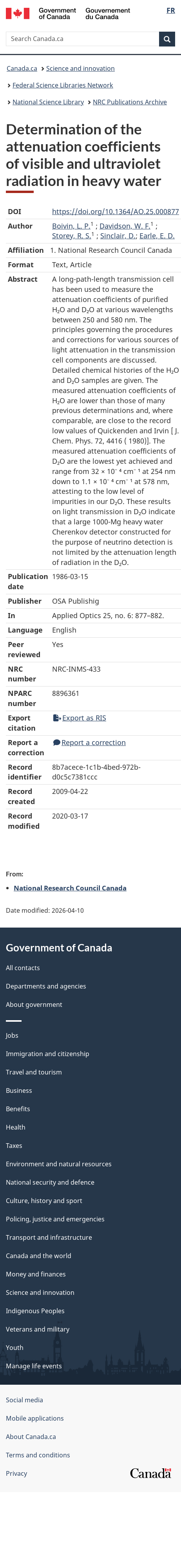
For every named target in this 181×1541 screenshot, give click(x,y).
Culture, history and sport (44, 1200)
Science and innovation (80, 68)
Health (15, 1127)
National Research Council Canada (70, 887)
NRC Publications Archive (130, 102)
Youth (15, 1347)
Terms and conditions (38, 1455)
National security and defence (50, 1182)
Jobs (12, 1035)
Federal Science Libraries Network (63, 85)
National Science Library (48, 102)
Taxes (14, 1145)
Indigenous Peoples (35, 1311)
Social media (24, 1400)
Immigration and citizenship (47, 1053)
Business (19, 1090)
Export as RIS (79, 717)
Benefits (18, 1109)
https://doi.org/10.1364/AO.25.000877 (115, 211)
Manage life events (34, 1366)
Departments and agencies (46, 986)
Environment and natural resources (59, 1164)
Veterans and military (37, 1329)
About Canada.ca (31, 1436)
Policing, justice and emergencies (55, 1219)
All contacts (23, 968)
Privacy (16, 1473)
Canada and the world (38, 1255)
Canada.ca (22, 68)
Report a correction (89, 742)
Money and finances (36, 1274)
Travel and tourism (34, 1072)
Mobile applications (35, 1418)
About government (34, 1004)
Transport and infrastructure (49, 1237)
